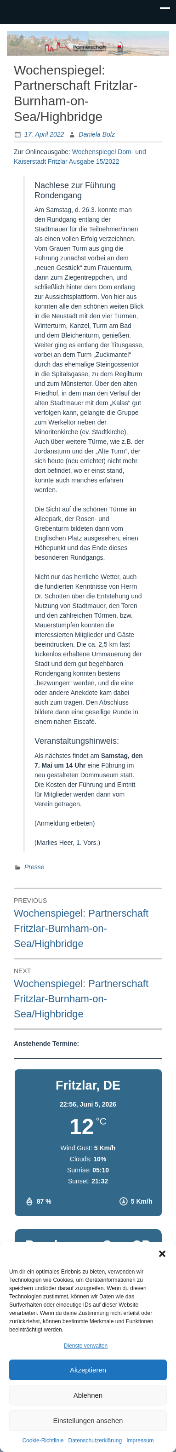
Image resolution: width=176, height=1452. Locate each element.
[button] (162, 1253)
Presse (34, 867)
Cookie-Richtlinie (42, 1440)
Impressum (139, 1440)
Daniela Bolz (97, 134)
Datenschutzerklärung (95, 1440)
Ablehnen (88, 1395)
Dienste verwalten (86, 1346)
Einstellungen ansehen (88, 1420)
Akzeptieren (88, 1370)
